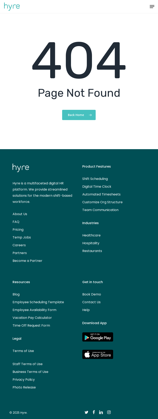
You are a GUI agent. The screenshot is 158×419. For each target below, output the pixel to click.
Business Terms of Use (30, 371)
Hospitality (90, 243)
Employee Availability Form (34, 310)
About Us (20, 214)
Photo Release (24, 387)
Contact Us (91, 302)
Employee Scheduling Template (38, 302)
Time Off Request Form (31, 325)
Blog (16, 294)
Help (86, 310)
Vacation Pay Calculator (32, 317)
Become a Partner (27, 260)
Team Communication (100, 210)
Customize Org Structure (102, 202)
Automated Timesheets (101, 194)
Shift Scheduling (95, 178)
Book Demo (91, 294)
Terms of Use (23, 351)
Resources (21, 282)
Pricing (18, 229)
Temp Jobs (22, 237)
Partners (20, 253)
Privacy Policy (24, 379)
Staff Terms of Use (28, 364)
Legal (17, 338)
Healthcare (91, 235)
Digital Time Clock (96, 186)
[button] (152, 7)
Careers (19, 245)
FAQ (16, 221)
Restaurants (92, 251)
